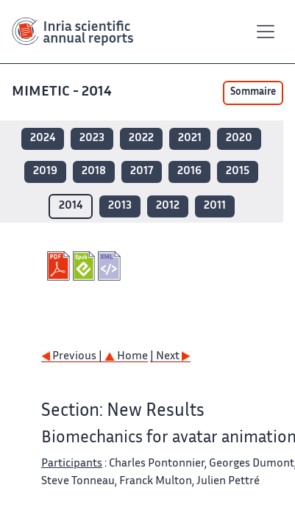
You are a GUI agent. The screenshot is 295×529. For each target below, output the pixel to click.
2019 (45, 171)
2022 (141, 138)
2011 (215, 206)
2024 (42, 138)
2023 (91, 138)
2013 (120, 206)
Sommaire (253, 92)
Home (126, 356)
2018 (94, 171)
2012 (168, 206)
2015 (237, 171)
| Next (170, 356)
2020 (239, 138)
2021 (190, 138)
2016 (189, 171)
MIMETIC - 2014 (62, 92)
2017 (141, 171)
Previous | (72, 356)
